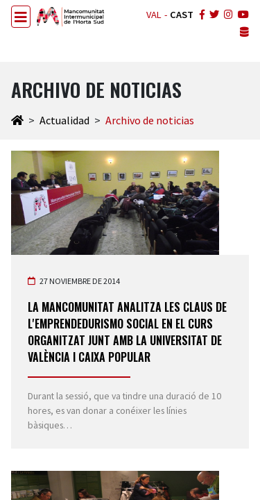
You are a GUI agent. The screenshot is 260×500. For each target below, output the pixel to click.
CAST (181, 14)
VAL (154, 14)
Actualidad (64, 120)
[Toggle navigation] (21, 17)
